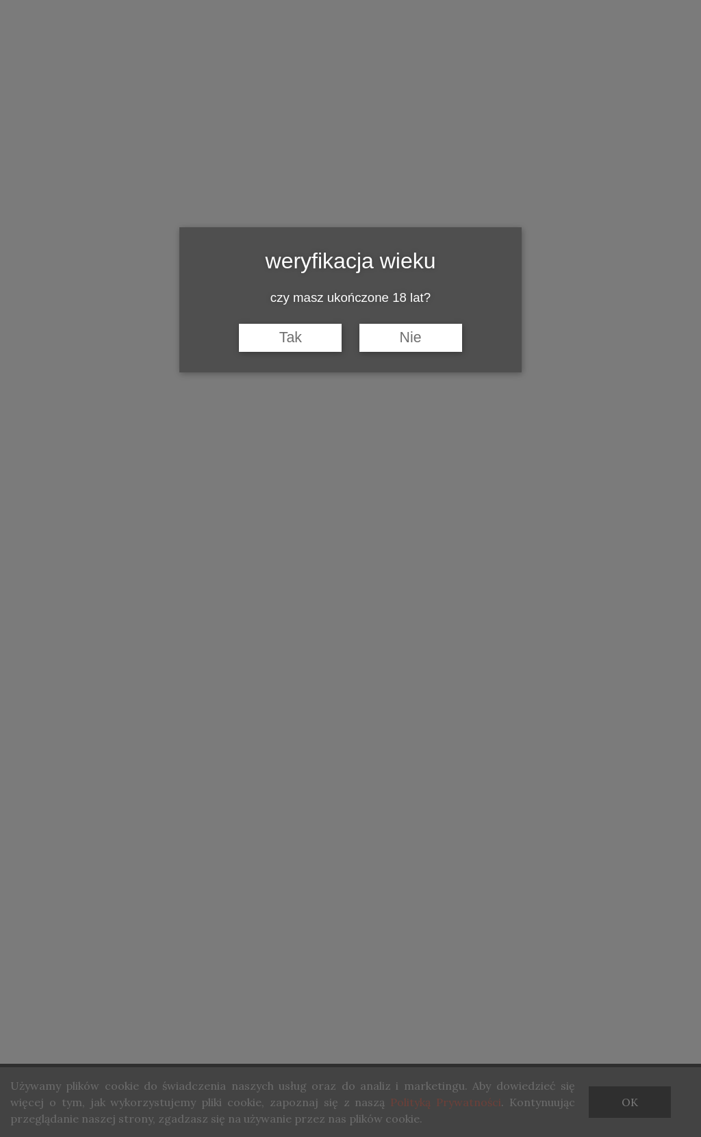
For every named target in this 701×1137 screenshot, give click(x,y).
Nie (411, 337)
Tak (290, 337)
